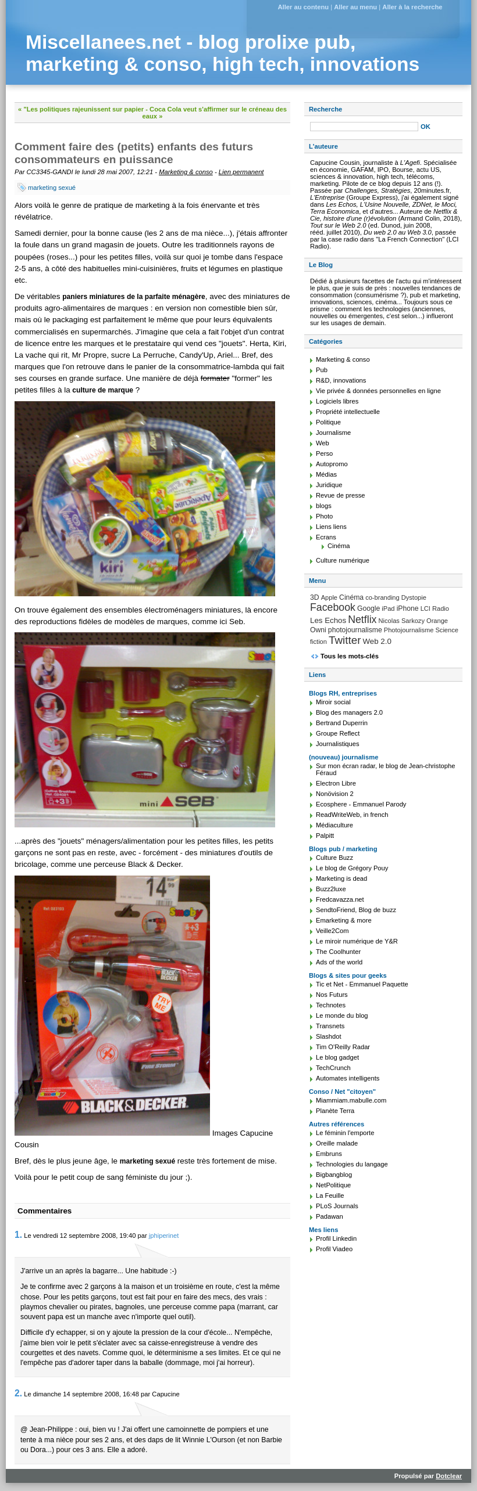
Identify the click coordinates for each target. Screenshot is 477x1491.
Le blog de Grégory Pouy (352, 868)
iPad (388, 608)
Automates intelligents (347, 1078)
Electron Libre (336, 783)
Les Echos (328, 620)
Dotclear (449, 1475)
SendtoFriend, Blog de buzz (356, 909)
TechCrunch (333, 1067)
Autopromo (332, 463)
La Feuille (330, 1195)
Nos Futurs (332, 994)
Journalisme (333, 432)
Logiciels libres (337, 401)
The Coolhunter (338, 951)
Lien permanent (241, 171)
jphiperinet (164, 1235)
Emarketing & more (344, 920)
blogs (324, 505)
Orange (437, 620)
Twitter (345, 640)
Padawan (329, 1216)
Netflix (362, 619)
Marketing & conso (186, 171)
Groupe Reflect (337, 733)
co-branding (382, 597)
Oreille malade (337, 1143)
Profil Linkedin (336, 1238)
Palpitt (325, 835)
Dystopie (413, 597)
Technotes (331, 1005)
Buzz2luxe (331, 888)
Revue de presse (340, 495)
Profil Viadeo (334, 1248)
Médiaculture (334, 825)
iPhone (408, 608)
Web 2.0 (377, 641)
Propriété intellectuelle (348, 411)
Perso (324, 453)
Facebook (332, 607)
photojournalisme (355, 630)
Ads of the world (339, 962)
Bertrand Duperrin (342, 722)
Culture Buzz (334, 857)
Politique (328, 422)
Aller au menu (355, 6)
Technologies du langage (352, 1164)
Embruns (329, 1153)
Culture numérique (342, 560)
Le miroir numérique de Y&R (357, 941)
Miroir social (333, 701)
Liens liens (331, 526)
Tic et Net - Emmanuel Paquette (362, 984)
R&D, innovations (341, 380)
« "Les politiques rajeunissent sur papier (81, 109)
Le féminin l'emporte (345, 1132)
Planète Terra (335, 1110)
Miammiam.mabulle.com (351, 1100)
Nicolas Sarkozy (402, 620)
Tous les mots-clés (350, 656)
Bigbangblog (334, 1174)
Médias (326, 474)
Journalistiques (337, 743)
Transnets (330, 1025)
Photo (324, 516)
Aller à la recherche (412, 6)
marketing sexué (52, 187)
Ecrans (326, 537)
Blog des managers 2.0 (349, 712)
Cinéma (339, 545)
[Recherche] (364, 126)
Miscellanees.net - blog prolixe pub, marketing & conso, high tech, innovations (222, 53)
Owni (318, 630)
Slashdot (328, 1036)
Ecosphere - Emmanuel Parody (361, 804)
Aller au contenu (303, 6)
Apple (329, 597)
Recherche (325, 109)
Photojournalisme (409, 629)
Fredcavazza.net (340, 899)
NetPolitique (333, 1185)
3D (314, 597)
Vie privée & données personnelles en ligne (378, 390)
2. (18, 1393)
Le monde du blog (342, 1015)
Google (368, 608)
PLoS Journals (337, 1205)
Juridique (329, 484)
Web (322, 443)
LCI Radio (435, 608)
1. (18, 1235)
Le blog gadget (337, 1057)
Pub (322, 369)
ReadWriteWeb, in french (352, 814)
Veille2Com (332, 930)
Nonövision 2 (335, 793)
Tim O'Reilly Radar (343, 1046)
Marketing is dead (341, 878)
